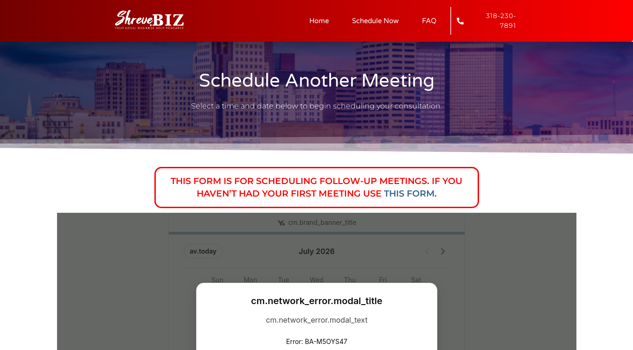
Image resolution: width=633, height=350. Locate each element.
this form (409, 193)
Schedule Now (375, 21)
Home (319, 21)
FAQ (429, 21)
